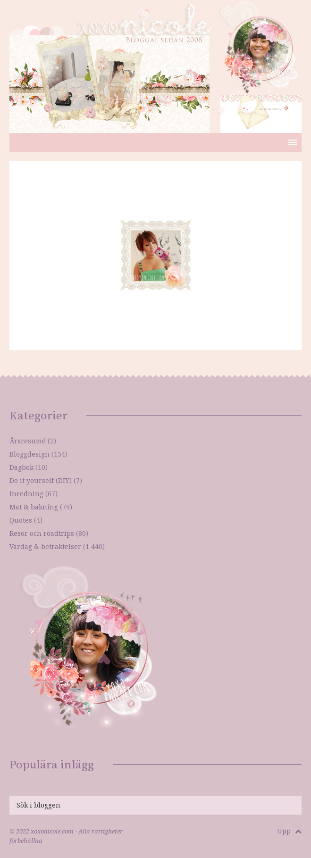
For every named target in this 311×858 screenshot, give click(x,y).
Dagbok (21, 467)
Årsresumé (27, 440)
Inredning (26, 493)
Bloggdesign (29, 454)
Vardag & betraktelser (45, 546)
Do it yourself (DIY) (40, 480)
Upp (289, 830)
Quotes (20, 520)
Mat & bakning (33, 506)
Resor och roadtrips (41, 533)
